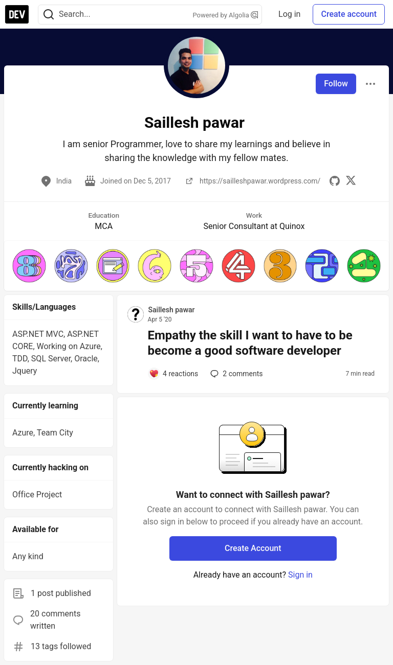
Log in (289, 14)
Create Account (253, 548)
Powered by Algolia (225, 15)
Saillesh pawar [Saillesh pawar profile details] (171, 310)
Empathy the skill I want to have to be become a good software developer (250, 343)
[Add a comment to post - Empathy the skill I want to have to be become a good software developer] (174, 373)
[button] (29, 266)
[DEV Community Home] (17, 14)
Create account (349, 14)
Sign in (300, 575)
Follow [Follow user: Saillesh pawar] (336, 83)
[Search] (48, 14)
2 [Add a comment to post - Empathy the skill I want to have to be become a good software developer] (235, 374)
